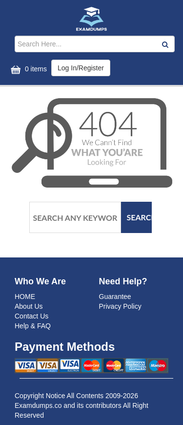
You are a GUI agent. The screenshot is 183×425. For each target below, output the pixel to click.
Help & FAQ (33, 326)
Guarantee (115, 296)
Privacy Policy (120, 306)
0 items (27, 70)
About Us (29, 306)
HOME (25, 296)
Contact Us (31, 316)
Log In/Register (81, 68)
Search (139, 217)
